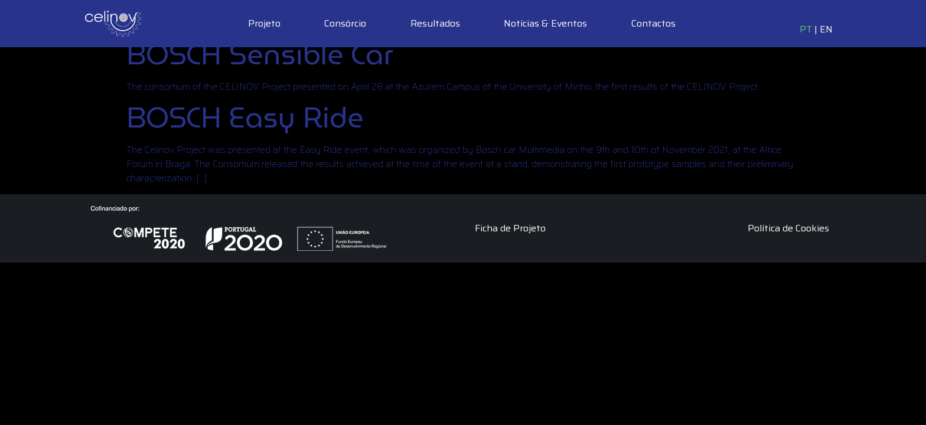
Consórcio (345, 23)
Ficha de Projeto (510, 228)
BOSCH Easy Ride (245, 117)
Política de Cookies (788, 228)
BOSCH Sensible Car (259, 54)
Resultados (435, 23)
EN (826, 29)
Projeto (264, 23)
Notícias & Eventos (545, 23)
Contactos (653, 23)
